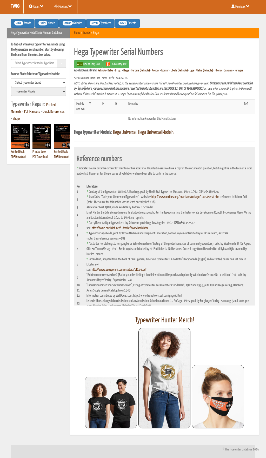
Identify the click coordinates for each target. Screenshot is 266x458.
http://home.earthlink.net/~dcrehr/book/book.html (120, 228)
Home (77, 33)
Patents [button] (127, 23)
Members (240, 6)
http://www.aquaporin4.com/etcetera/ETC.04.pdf (119, 269)
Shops (17, 119)
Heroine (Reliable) (140, 70)
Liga (192, 70)
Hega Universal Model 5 (156, 132)
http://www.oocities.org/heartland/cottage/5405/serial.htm (185, 197)
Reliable (102, 70)
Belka (110, 70)
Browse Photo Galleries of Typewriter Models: (35, 74)
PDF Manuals (32, 112)
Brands (86, 33)
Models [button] (46, 23)
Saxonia (228, 70)
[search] (38, 82)
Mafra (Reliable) (204, 70)
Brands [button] (22, 23)
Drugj (118, 70)
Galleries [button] (72, 23)
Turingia (238, 70)
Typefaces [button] (100, 23)
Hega (126, 70)
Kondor (155, 70)
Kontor (165, 70)
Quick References (54, 112)
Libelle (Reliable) (179, 70)
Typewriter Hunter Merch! (164, 320)
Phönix (218, 70)
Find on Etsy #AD (116, 64)
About (36, 6)
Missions (63, 6)
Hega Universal (124, 132)
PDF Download (18, 157)
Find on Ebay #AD (88, 64)
